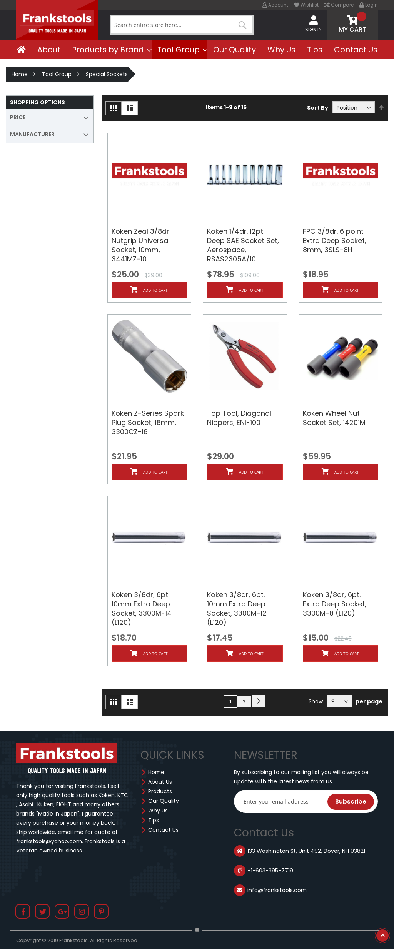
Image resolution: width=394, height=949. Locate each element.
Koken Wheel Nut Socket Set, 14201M (334, 417)
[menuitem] (21, 49)
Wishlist (306, 5)
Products (160, 791)
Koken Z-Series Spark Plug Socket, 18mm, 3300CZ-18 (148, 422)
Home (20, 74)
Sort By (317, 108)
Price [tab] (17, 117)
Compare (339, 5)
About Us (160, 782)
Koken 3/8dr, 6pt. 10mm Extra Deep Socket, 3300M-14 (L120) (142, 608)
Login (368, 5)
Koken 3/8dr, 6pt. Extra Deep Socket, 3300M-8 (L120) (334, 604)
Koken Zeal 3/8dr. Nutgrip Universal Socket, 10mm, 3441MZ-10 (141, 245)
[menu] (197, 49)
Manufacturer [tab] (32, 134)
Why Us (158, 810)
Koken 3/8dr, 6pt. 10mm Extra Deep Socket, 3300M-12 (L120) (237, 608)
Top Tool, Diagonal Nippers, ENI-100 (239, 417)
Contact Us (163, 830)
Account (275, 5)
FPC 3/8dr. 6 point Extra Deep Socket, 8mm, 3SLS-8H (334, 240)
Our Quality (163, 801)
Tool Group (57, 74)
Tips (153, 820)
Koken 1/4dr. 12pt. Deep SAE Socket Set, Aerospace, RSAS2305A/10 (243, 245)
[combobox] (181, 24)
